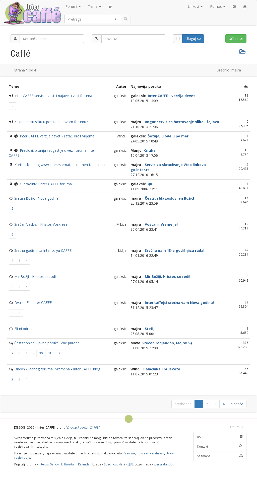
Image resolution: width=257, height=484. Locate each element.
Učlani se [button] (236, 38)
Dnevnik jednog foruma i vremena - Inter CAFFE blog (57, 369)
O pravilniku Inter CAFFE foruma (46, 184)
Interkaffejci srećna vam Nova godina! (179, 302)
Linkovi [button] (195, 6)
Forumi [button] (73, 6)
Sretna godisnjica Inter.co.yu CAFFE (43, 250)
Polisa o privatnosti (150, 453)
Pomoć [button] (217, 6)
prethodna (183, 403)
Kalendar (84, 464)
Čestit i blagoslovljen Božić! (169, 198)
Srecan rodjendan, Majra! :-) (166, 343)
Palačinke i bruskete (161, 369)
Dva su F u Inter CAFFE (33, 302)
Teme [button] (94, 6)
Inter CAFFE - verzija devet (171, 95)
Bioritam (70, 464)
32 (58, 353)
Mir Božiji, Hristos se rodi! (167, 276)
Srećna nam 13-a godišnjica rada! (174, 250)
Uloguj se (193, 38)
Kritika (149, 150)
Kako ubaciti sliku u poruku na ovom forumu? (51, 121)
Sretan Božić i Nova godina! (36, 198)
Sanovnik (56, 464)
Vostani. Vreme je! (161, 224)
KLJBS (129, 464)
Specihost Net (113, 464)
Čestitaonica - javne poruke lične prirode (47, 343)
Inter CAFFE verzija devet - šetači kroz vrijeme (57, 136)
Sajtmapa (220, 456)
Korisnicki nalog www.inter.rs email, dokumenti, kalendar (60, 164)
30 (41, 353)
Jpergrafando (163, 464)
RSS (220, 437)
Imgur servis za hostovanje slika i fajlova (181, 121)
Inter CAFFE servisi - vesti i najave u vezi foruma (53, 95)
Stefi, (149, 328)
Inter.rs (44, 464)
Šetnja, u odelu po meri (168, 136)
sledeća (237, 403)
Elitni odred (23, 328)
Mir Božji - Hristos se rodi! (35, 276)
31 (49, 353)
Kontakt (220, 446)
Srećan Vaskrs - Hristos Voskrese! (41, 224)
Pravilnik (129, 453)
